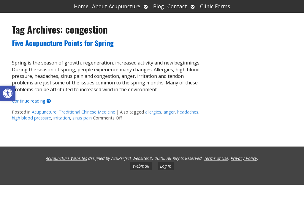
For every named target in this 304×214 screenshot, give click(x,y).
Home (81, 6)
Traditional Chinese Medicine (87, 112)
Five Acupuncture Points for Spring (63, 42)
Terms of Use (216, 158)
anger (169, 112)
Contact (177, 6)
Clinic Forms (215, 6)
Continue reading (31, 101)
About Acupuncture (116, 6)
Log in (165, 166)
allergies (153, 112)
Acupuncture (44, 112)
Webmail (141, 166)
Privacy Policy (244, 158)
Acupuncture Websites (66, 158)
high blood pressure (31, 118)
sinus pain (82, 118)
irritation (61, 118)
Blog (158, 6)
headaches (187, 112)
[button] (7, 93)
